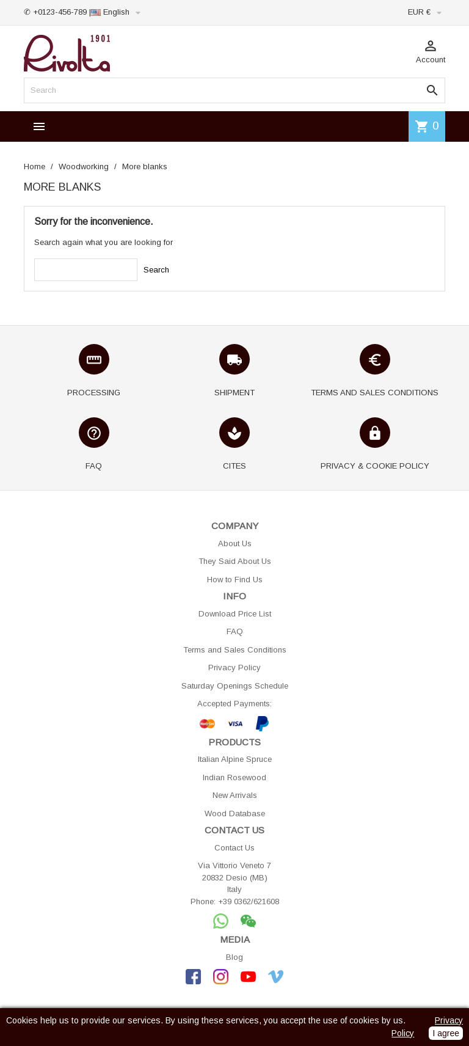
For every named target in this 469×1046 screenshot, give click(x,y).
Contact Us (234, 847)
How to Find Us (235, 579)
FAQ (235, 631)
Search (156, 269)
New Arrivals (235, 795)
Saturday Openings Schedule (234, 685)
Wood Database (235, 813)
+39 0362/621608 (248, 901)
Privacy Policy (234, 667)
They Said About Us (234, 561)
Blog (234, 957)
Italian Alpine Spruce (235, 759)
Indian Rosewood (234, 777)
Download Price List (234, 613)
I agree (445, 1033)
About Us (235, 543)
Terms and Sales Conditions (234, 649)
